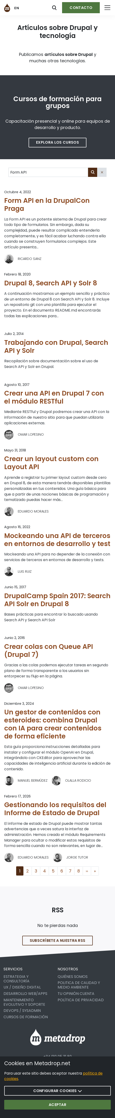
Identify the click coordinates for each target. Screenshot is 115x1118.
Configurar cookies (57, 1090)
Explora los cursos (57, 142)
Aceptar (57, 1104)
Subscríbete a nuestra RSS (57, 945)
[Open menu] (107, 7)
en (16, 8)
